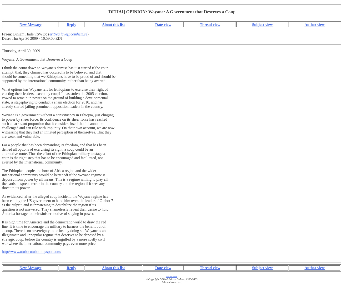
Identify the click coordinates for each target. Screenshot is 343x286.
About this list (113, 25)
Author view (314, 25)
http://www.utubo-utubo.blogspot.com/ (31, 252)
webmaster (171, 276)
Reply (71, 25)
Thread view (210, 25)
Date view (163, 25)
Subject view (262, 25)
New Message (30, 25)
